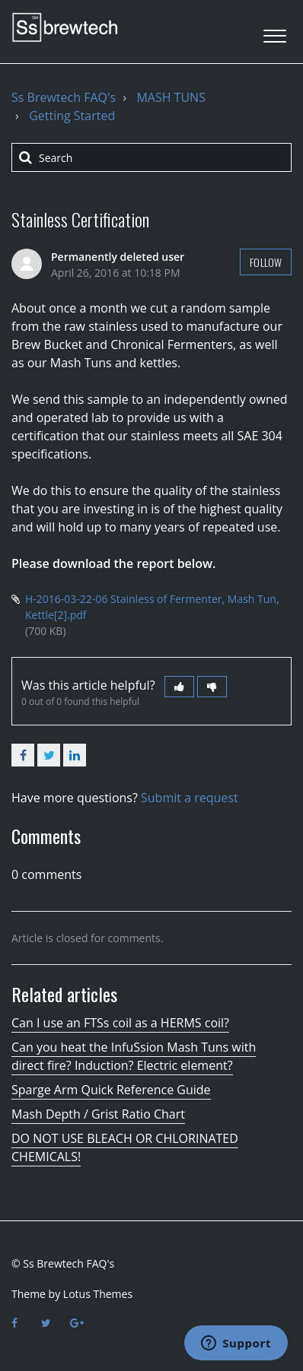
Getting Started (72, 115)
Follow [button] (266, 262)
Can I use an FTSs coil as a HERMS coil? (120, 1022)
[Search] (151, 157)
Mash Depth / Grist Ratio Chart (98, 1114)
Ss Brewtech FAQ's (63, 97)
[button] (274, 31)
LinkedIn (74, 755)
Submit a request (189, 797)
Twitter (48, 755)
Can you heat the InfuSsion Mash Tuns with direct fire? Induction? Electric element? (133, 1056)
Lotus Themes (97, 1294)
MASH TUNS (171, 97)
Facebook (22, 755)
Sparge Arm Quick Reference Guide (111, 1089)
